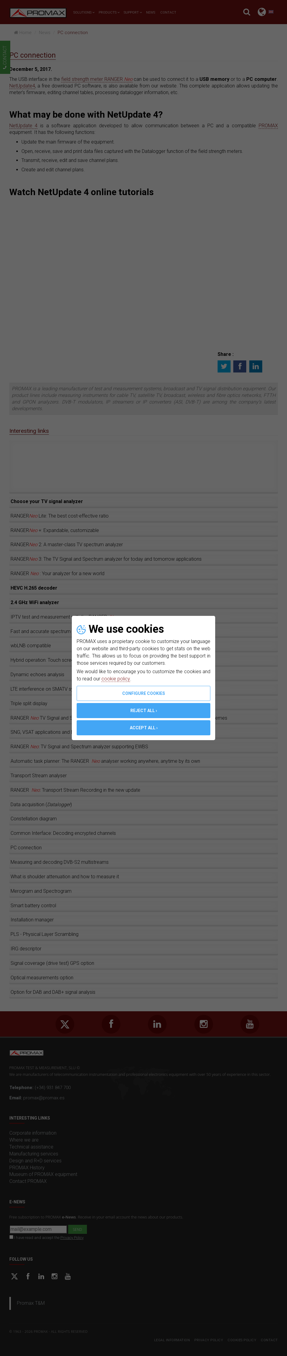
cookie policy (115, 679)
